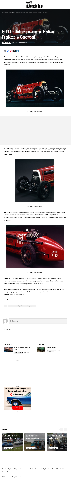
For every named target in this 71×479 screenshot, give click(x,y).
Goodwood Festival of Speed (15, 306)
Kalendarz (64, 469)
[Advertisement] (20, 130)
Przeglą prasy (50, 351)
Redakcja (27, 469)
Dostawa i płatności (56, 469)
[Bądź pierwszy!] (38, 321)
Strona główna (5, 12)
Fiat (5, 306)
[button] (4, 4)
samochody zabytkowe (29, 306)
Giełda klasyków (5, 471)
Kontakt (31, 469)
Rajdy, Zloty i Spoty (14, 12)
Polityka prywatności (18, 469)
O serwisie (4, 469)
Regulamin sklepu (47, 469)
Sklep (36, 469)
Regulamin (10, 469)
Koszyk (40, 469)
